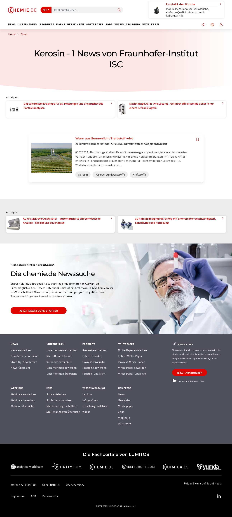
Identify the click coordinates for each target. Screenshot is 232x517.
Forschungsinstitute (94, 406)
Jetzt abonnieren (190, 372)
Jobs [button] (109, 24)
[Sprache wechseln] (212, 25)
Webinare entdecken (23, 394)
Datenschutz (50, 496)
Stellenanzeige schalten (61, 406)
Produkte (124, 400)
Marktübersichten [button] (70, 24)
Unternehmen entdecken (61, 350)
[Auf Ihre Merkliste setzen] (197, 139)
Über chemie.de (75, 485)
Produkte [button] (47, 24)
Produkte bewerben (94, 367)
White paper (125, 406)
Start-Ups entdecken (59, 356)
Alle (45, 10)
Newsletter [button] (151, 24)
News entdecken (21, 350)
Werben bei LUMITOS (23, 485)
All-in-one (124, 423)
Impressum (18, 496)
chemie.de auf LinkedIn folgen (188, 381)
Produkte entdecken (94, 350)
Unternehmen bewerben (61, 367)
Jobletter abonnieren (59, 400)
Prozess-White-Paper (131, 362)
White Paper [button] (95, 24)
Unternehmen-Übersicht (61, 373)
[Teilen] (203, 25)
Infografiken (90, 400)
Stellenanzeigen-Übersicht (63, 411)
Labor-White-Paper (130, 356)
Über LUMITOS (51, 485)
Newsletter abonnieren (25, 356)
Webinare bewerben (23, 400)
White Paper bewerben (132, 367)
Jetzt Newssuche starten (38, 310)
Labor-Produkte (92, 356)
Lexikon (87, 394)
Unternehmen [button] (28, 24)
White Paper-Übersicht (132, 373)
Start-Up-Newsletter (24, 362)
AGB (33, 496)
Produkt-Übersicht (94, 373)
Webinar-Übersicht (22, 406)
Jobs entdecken (56, 394)
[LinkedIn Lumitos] (219, 496)
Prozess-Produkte (93, 362)
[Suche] (119, 10)
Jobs (121, 411)
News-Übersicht (20, 367)
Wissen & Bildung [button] (127, 24)
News (121, 394)
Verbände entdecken (58, 362)
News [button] (12, 24)
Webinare (124, 417)
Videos (86, 411)
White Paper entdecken (132, 350)
